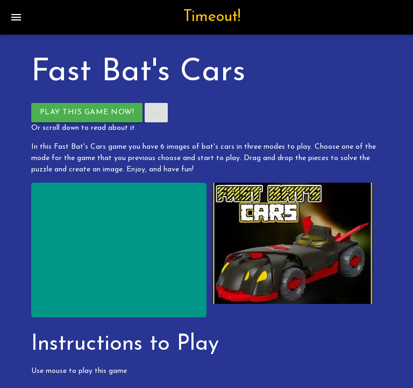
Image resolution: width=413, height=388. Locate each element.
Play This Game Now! (87, 112)
